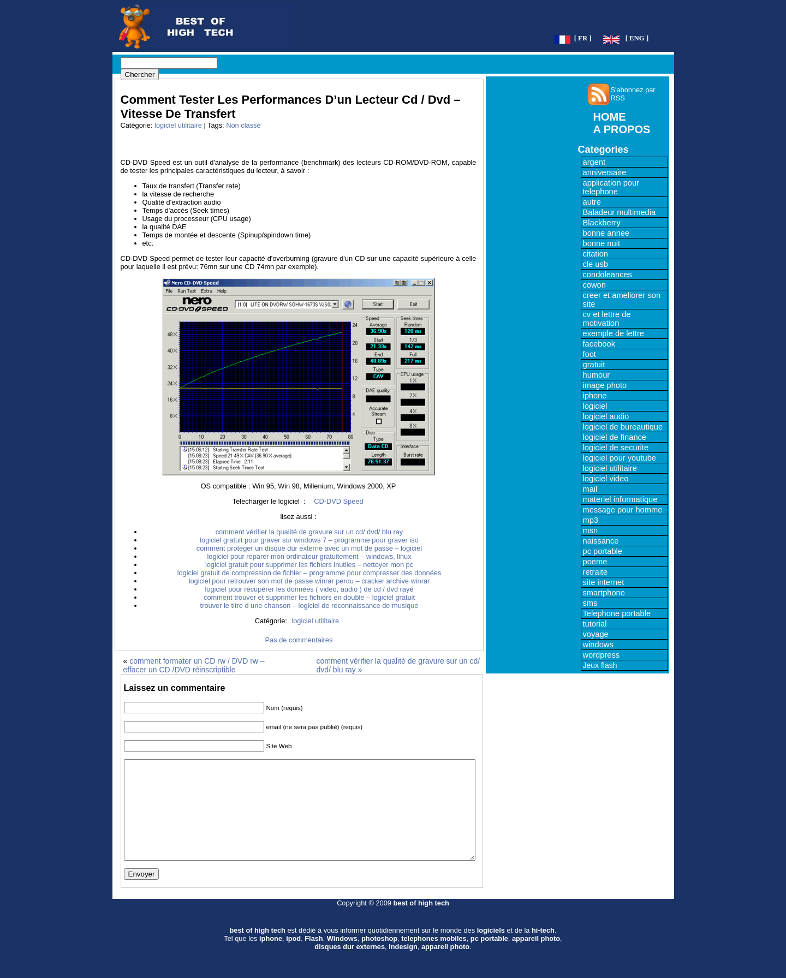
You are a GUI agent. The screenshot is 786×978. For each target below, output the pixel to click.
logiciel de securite (616, 447)
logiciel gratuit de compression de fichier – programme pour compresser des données (309, 573)
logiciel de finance (615, 437)
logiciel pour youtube (619, 458)
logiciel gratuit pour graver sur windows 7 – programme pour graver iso (309, 540)
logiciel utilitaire (178, 125)
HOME (609, 117)
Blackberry (602, 222)
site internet (603, 582)
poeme (595, 561)
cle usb (595, 264)
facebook (599, 343)
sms (590, 603)
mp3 (591, 520)
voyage (596, 634)
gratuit (594, 364)
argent (594, 162)
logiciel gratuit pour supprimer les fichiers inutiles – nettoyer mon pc (309, 564)
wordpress (601, 655)
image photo (605, 385)
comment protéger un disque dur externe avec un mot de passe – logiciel (309, 548)
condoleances (607, 274)
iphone (595, 395)
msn (590, 530)
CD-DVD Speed (338, 501)
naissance (601, 540)
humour (596, 375)
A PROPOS (622, 129)
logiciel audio (606, 416)
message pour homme (623, 509)
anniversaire (605, 172)
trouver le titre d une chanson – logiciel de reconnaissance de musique (309, 605)
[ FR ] (583, 38)
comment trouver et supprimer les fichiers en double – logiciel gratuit (309, 597)
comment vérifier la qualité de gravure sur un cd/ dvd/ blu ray (309, 532)
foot (589, 354)
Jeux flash (600, 665)
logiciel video (606, 478)
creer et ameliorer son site (622, 299)
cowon (594, 285)
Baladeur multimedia (619, 212)
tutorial (595, 623)
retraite (595, 572)
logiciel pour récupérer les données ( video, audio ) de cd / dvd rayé (309, 589)
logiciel (595, 406)
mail (590, 489)
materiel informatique (620, 499)
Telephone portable (617, 613)
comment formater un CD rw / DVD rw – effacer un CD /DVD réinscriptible (194, 665)
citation (595, 253)
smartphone (604, 592)
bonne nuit (601, 243)
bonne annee (606, 233)
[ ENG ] (637, 38)
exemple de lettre (613, 333)
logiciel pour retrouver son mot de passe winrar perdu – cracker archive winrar (309, 581)
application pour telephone (611, 187)
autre (592, 202)
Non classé (243, 125)
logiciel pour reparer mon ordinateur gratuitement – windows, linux (309, 556)
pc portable (603, 551)
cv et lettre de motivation (607, 318)
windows (598, 644)
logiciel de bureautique (623, 426)
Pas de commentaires (299, 640)
